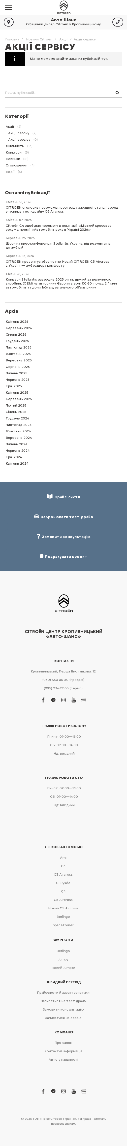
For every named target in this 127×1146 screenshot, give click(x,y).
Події (10, 172)
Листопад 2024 (19, 425)
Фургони (63, 940)
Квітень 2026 (17, 321)
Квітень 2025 (17, 392)
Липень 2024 (16, 444)
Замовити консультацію (63, 1009)
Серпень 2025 (18, 367)
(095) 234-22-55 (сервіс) (63, 688)
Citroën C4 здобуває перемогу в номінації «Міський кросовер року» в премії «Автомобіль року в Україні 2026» (59, 227)
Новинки (13, 159)
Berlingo (63, 917)
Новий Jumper (63, 968)
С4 (63, 891)
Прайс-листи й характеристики (63, 992)
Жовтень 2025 (18, 354)
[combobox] (63, 93)
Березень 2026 (19, 328)
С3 (63, 866)
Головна (12, 39)
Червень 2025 (18, 380)
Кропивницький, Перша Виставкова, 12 (63, 671)
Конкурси (14, 152)
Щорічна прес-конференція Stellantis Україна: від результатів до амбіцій (58, 245)
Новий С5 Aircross (63, 908)
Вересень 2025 (19, 360)
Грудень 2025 (17, 341)
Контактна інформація (63, 1051)
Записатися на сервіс (63, 1018)
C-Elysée (63, 883)
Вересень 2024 (19, 438)
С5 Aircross (63, 900)
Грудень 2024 (17, 418)
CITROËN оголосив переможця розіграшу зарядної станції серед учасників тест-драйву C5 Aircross (62, 209)
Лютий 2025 (16, 405)
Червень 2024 (18, 450)
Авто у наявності (63, 1059)
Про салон (63, 1043)
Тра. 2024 (14, 457)
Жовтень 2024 (18, 431)
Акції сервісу (19, 139)
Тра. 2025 (14, 386)
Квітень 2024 (17, 463)
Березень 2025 (19, 399)
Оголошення (16, 165)
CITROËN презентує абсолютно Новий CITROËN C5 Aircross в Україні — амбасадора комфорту (57, 263)
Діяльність (15, 146)
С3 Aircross (63, 874)
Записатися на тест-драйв (63, 1001)
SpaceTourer (63, 925)
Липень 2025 (16, 373)
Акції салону (18, 133)
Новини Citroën (39, 39)
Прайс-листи (63, 496)
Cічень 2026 (16, 334)
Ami (63, 858)
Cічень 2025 (16, 412)
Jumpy (63, 959)
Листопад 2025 (19, 347)
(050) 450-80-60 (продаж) (63, 680)
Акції (63, 39)
